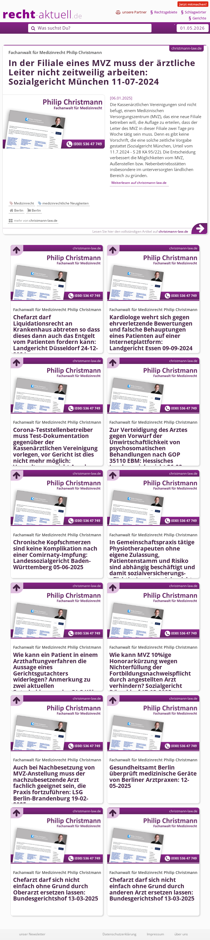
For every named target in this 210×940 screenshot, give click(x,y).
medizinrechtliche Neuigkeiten (65, 203)
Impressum (155, 934)
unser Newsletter (32, 934)
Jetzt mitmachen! (192, 4)
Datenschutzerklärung (119, 934)
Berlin (18, 210)
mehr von (35, 220)
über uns (181, 934)
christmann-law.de (186, 48)
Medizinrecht (24, 203)
